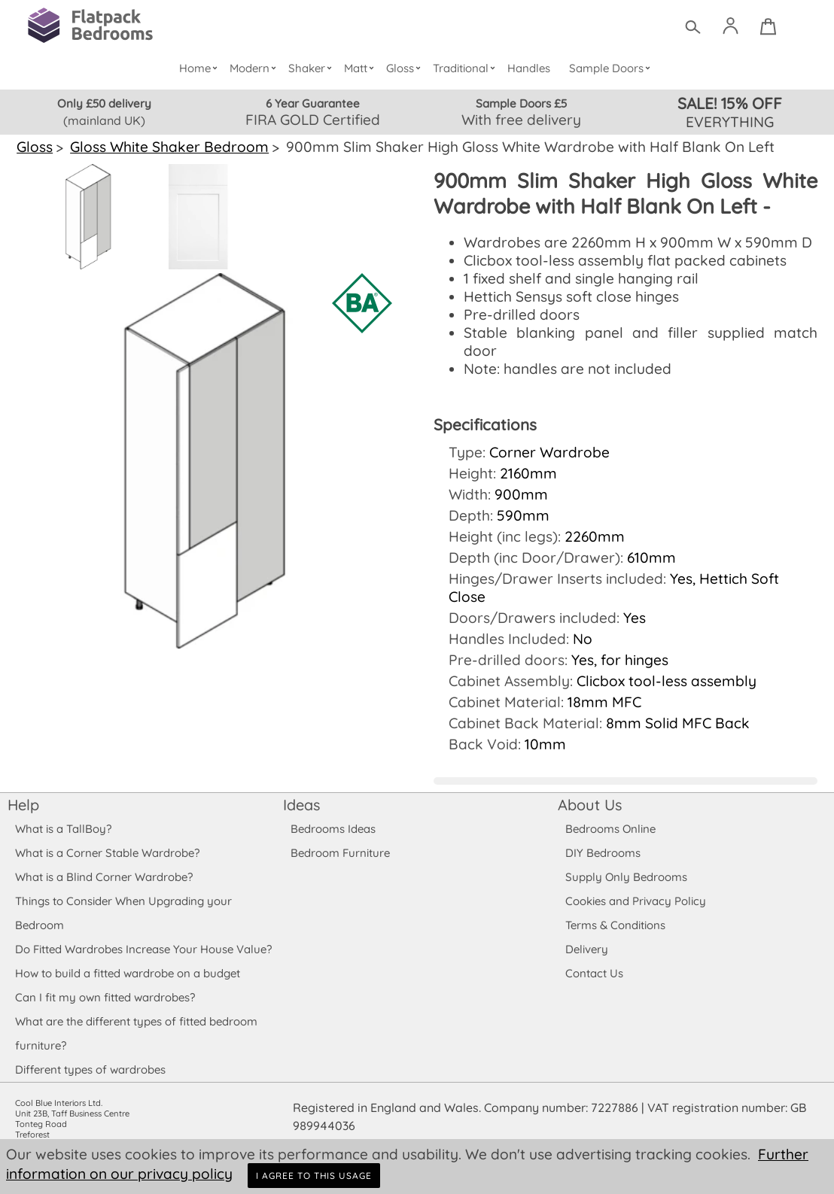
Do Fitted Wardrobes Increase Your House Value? (143, 931)
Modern (256, 68)
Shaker (312, 68)
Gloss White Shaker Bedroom (167, 147)
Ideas (302, 786)
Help (23, 786)
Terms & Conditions (615, 907)
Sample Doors (611, 68)
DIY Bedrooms (602, 835)
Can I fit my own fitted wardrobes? (104, 979)
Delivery (586, 931)
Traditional (467, 68)
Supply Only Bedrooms (625, 859)
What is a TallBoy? (63, 811)
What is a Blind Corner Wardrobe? (104, 859)
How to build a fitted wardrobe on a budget (128, 955)
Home (201, 68)
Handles (529, 68)
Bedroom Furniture (340, 835)
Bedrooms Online (610, 811)
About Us (589, 786)
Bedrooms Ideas (333, 811)
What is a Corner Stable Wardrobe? (107, 835)
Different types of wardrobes (90, 1051)
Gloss (406, 68)
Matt (361, 68)
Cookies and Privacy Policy (635, 883)
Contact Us (593, 955)
